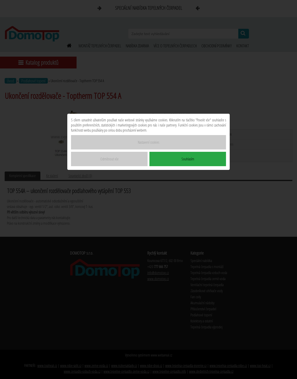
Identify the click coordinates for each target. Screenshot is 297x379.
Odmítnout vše (109, 159)
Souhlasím (187, 159)
